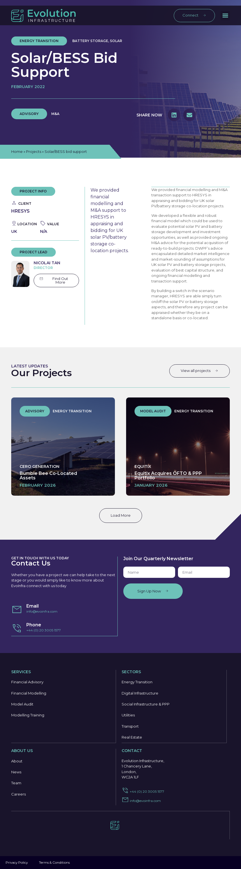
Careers (18, 795)
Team (16, 783)
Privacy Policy (17, 862)
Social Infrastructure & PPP (146, 704)
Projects (33, 151)
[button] (225, 15)
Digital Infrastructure (140, 693)
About (16, 761)
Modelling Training (27, 715)
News (16, 772)
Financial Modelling (28, 693)
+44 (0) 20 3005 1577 (43, 630)
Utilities (128, 715)
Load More (121, 515)
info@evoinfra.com (41, 611)
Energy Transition (137, 681)
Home (17, 151)
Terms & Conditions (55, 862)
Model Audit (22, 704)
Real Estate (132, 737)
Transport (130, 726)
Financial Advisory (27, 681)
